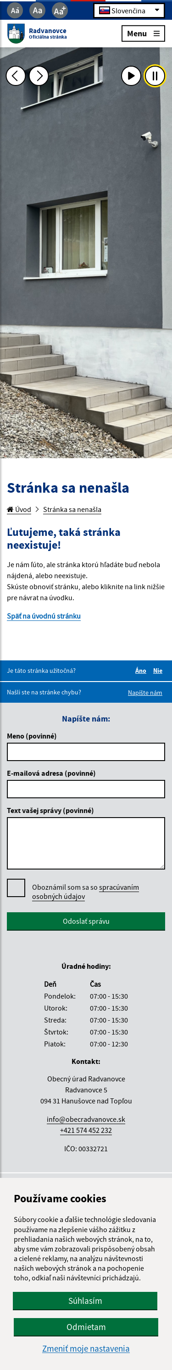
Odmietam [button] (86, 1326)
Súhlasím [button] (85, 1300)
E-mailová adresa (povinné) (51, 773)
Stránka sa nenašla (72, 509)
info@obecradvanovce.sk (86, 1119)
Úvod (19, 509)
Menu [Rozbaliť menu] (143, 33)
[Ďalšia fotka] (39, 76)
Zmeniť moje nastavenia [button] (86, 1348)
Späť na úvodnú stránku (44, 615)
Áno (142, 670)
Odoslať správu (86, 921)
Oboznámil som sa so (85, 891)
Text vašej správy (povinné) (50, 810)
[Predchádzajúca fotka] (16, 76)
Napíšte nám (145, 692)
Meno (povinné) (32, 735)
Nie (159, 670)
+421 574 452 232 (86, 1130)
